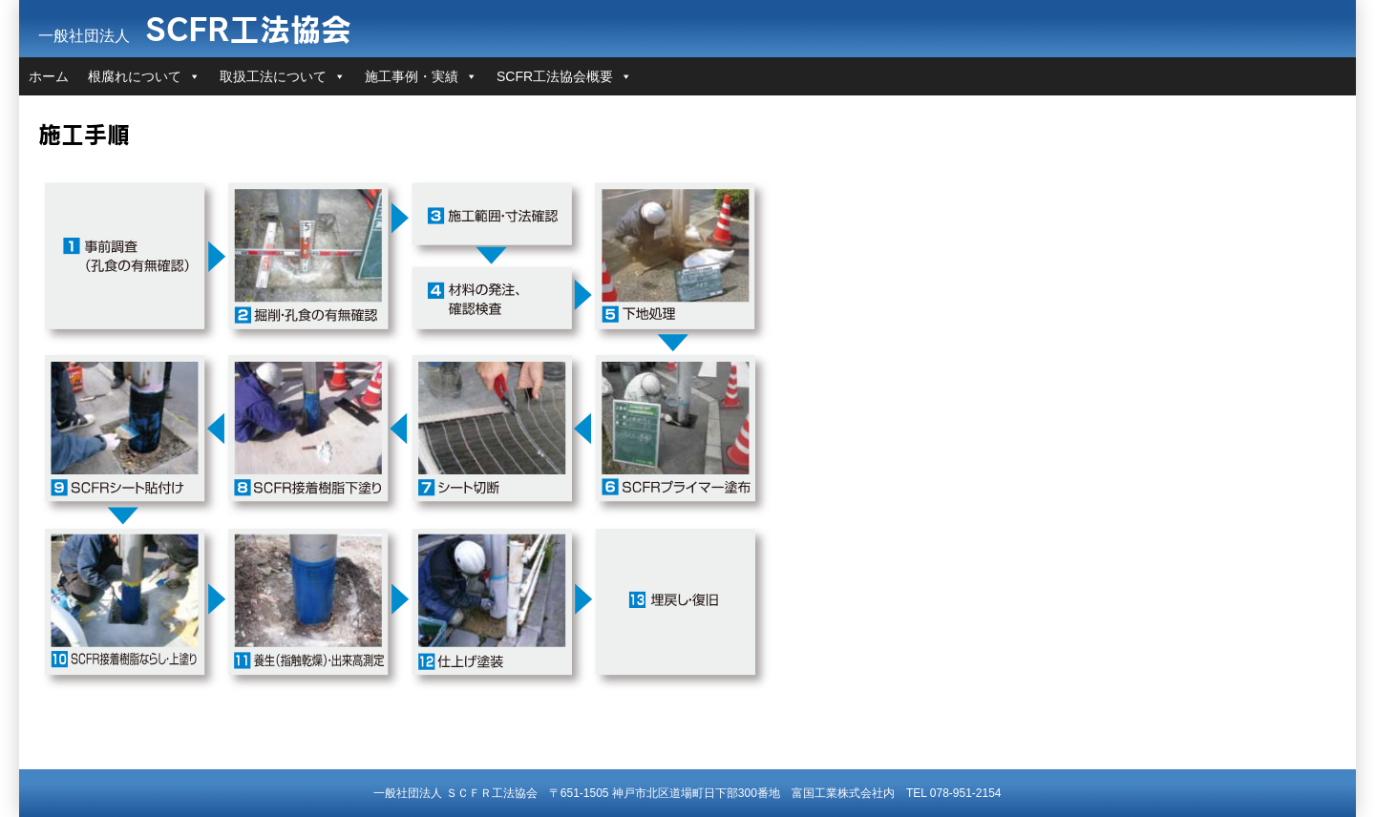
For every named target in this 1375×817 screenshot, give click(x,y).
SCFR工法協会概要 (555, 76)
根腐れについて (134, 76)
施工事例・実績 (411, 76)
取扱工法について (273, 76)
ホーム (49, 76)
